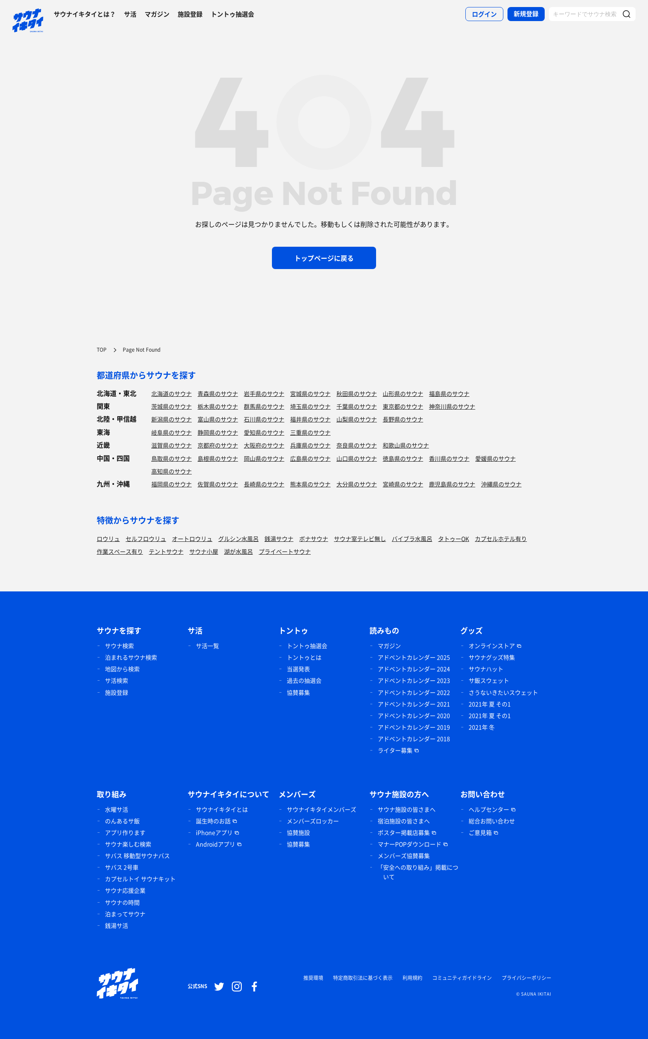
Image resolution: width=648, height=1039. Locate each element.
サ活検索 (116, 680)
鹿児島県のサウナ (452, 484)
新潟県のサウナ (171, 419)
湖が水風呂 (238, 551)
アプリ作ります (125, 832)
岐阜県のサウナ (171, 432)
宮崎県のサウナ (403, 484)
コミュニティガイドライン (462, 978)
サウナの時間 (122, 902)
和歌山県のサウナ (406, 445)
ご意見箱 (480, 832)
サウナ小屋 (203, 551)
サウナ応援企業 (125, 890)
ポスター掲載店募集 (404, 832)
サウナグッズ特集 (492, 657)
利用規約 (412, 978)
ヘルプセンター (489, 809)
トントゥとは (304, 657)
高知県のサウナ (171, 471)
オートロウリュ (192, 538)
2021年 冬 (482, 727)
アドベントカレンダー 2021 (414, 704)
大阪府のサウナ (264, 445)
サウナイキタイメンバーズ (321, 809)
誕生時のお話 (213, 821)
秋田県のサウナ (356, 393)
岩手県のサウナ (264, 393)
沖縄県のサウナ (501, 484)
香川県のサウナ (449, 458)
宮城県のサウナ (310, 393)
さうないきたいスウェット (503, 692)
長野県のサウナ (403, 419)
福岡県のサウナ (171, 484)
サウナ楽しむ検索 (128, 844)
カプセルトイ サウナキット (140, 879)
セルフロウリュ (146, 538)
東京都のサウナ (403, 406)
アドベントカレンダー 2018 (414, 738)
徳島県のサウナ (403, 458)
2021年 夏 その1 (490, 704)
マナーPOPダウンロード (409, 844)
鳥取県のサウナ (171, 458)
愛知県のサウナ (264, 432)
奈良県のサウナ (356, 445)
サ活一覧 (207, 645)
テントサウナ (166, 551)
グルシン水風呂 (238, 538)
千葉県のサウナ (356, 406)
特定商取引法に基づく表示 (363, 978)
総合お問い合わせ (492, 821)
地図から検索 (122, 669)
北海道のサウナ (171, 393)
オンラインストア (492, 645)
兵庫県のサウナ (310, 445)
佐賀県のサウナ (218, 484)
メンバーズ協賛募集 (404, 855)
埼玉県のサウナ (310, 406)
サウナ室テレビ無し (360, 538)
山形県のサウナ (403, 393)
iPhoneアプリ (214, 832)
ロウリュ (108, 538)
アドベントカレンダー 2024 (414, 669)
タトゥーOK (453, 538)
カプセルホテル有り (501, 538)
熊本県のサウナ (310, 484)
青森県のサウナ (218, 393)
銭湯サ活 (116, 925)
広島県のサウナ (310, 458)
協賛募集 (298, 692)
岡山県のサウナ (264, 458)
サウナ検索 (119, 645)
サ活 (130, 14)
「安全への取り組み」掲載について (417, 872)
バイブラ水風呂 (412, 538)
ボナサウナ (313, 538)
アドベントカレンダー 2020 (414, 715)
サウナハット (486, 669)
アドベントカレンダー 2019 (414, 727)
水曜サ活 (116, 809)
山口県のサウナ (356, 458)
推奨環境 (313, 978)
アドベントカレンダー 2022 (414, 692)
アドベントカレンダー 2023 (414, 680)
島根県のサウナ (218, 458)
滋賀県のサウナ (171, 445)
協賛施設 (298, 832)
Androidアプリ (215, 844)
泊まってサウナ (125, 914)
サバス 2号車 (121, 867)
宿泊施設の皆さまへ (404, 821)
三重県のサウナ (310, 432)
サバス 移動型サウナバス (137, 855)
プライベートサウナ (285, 551)
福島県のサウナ (449, 393)
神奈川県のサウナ (452, 406)
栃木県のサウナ (218, 406)
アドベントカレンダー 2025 (414, 657)
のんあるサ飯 (122, 821)
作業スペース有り (120, 551)
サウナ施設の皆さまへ (407, 809)
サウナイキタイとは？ (85, 14)
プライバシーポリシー (526, 978)
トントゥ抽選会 (232, 14)
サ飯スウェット (489, 680)
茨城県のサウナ (171, 406)
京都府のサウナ (218, 445)
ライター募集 (395, 750)
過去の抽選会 (304, 680)
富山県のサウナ (218, 419)
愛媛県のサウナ (495, 458)
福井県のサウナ (310, 419)
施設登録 (190, 14)
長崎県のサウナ (264, 484)
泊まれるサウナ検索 (131, 657)
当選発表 (298, 669)
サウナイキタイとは (222, 809)
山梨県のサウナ (356, 419)
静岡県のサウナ (218, 432)
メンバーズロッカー (313, 821)
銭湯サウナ (278, 538)
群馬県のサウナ (264, 406)
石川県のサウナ (264, 419)
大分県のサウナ (356, 484)
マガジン (157, 14)
